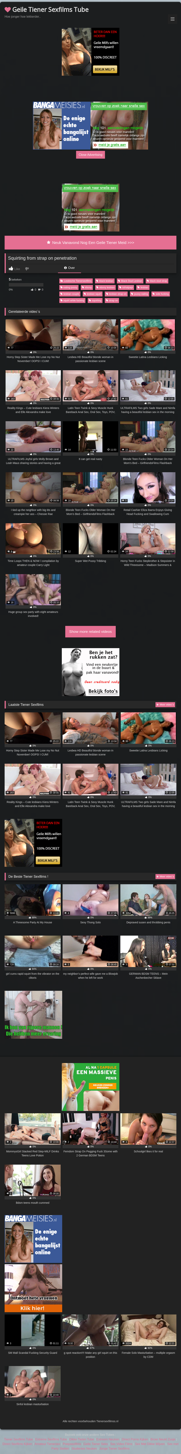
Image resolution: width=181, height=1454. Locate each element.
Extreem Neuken (107, 1439)
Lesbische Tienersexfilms (76, 280)
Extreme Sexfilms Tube (51, 1439)
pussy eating (139, 293)
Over (69, 267)
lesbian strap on (116, 293)
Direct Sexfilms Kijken (17, 1444)
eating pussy (68, 287)
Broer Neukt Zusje (163, 1439)
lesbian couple (69, 293)
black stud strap (157, 280)
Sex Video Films (121, 1444)
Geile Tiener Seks (95, 1444)
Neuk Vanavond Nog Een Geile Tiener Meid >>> (90, 243)
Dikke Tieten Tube (81, 1439)
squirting (95, 300)
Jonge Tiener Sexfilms (114, 1448)
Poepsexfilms (72, 1444)
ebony (87, 287)
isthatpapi (126, 287)
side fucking (161, 293)
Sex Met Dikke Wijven (150, 1444)
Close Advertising (90, 154)
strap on (112, 300)
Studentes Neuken (84, 1448)
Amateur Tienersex (47, 1444)
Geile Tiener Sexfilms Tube (46, 9)
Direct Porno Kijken (135, 1439)
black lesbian (104, 280)
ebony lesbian (105, 287)
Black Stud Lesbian (130, 280)
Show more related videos (90, 632)
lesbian (142, 287)
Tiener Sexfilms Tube (18, 1439)
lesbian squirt (92, 293)
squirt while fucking (72, 300)
